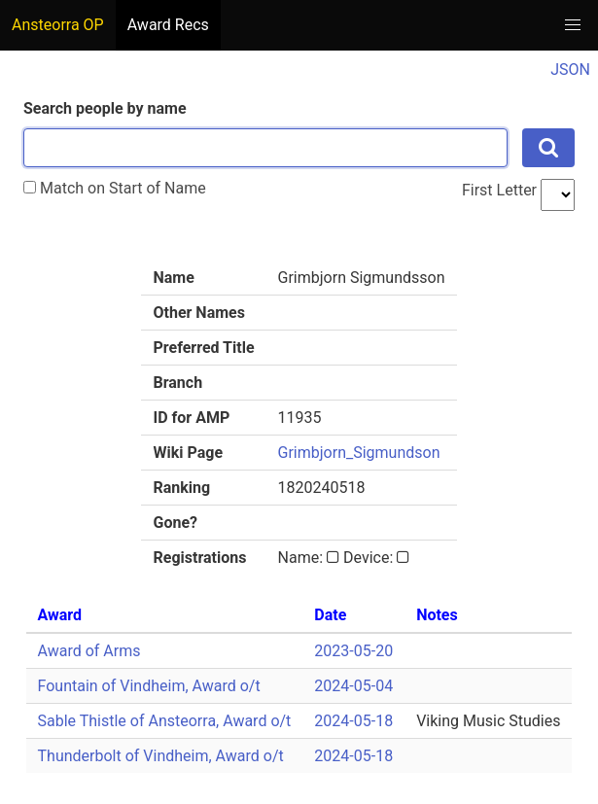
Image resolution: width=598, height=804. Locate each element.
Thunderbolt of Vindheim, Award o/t (161, 756)
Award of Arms (89, 651)
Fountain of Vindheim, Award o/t (149, 686)
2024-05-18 (353, 721)
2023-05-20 (353, 651)
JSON (570, 69)
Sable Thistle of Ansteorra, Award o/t (165, 721)
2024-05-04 (353, 686)
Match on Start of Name (114, 188)
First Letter (499, 190)
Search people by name (105, 108)
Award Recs (168, 25)
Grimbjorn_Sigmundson (359, 452)
